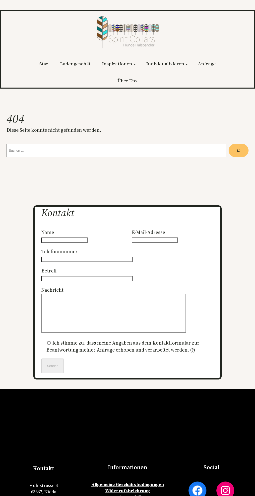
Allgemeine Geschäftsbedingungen (127, 492)
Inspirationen (117, 64)
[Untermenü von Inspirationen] (134, 63)
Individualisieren (165, 64)
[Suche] (238, 150)
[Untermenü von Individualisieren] (186, 63)
